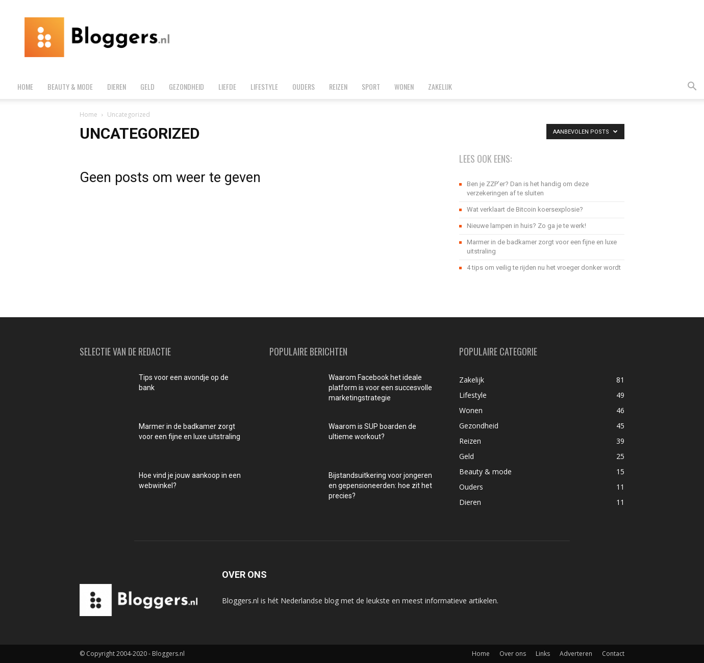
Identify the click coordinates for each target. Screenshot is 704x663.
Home (25, 86)
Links (543, 653)
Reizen (338, 86)
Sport (371, 86)
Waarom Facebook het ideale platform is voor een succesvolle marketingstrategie (380, 387)
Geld (147, 86)
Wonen (404, 86)
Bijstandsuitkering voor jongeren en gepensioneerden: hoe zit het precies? (380, 485)
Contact (613, 653)
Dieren (116, 86)
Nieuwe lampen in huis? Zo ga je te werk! (526, 226)
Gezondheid (186, 86)
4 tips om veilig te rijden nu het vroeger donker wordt (544, 267)
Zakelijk (440, 86)
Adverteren (576, 653)
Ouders (303, 86)
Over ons (512, 653)
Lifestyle (264, 86)
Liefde (227, 86)
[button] (692, 87)
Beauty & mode (70, 86)
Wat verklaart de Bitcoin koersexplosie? (525, 209)
